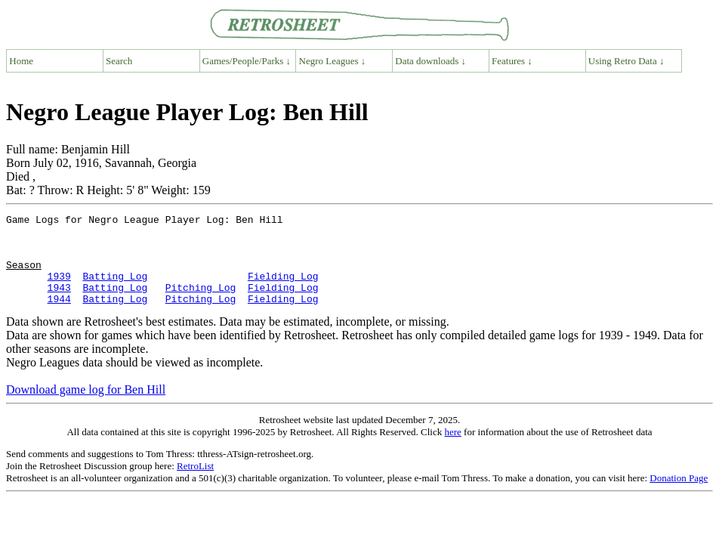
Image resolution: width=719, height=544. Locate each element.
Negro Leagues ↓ (332, 60)
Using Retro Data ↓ (626, 60)
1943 (59, 303)
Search (119, 60)
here (452, 450)
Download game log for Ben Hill (85, 407)
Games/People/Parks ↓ (246, 60)
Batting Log (114, 289)
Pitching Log (200, 303)
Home (21, 60)
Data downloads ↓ (430, 60)
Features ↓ (512, 60)
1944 (59, 316)
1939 (59, 289)
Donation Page (679, 496)
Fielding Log (283, 289)
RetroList (195, 484)
